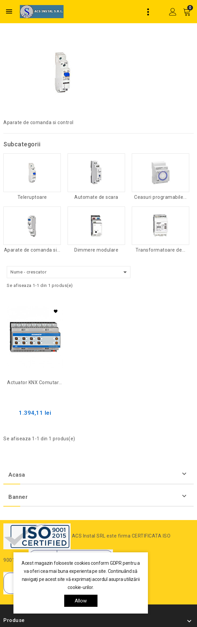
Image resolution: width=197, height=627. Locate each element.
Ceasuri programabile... (160, 197)
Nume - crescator (69, 272)
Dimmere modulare (96, 250)
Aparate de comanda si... (32, 250)
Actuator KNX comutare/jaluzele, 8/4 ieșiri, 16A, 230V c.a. (35, 382)
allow (81, 601)
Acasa (16, 474)
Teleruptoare (32, 197)
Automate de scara (96, 197)
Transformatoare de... (160, 250)
